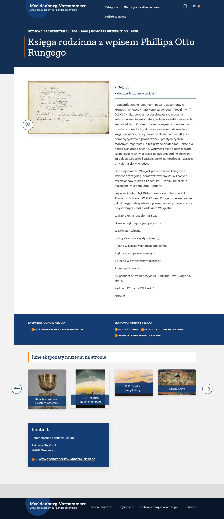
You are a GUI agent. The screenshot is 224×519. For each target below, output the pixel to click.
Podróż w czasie (115, 16)
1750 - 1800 (79, 31)
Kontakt (190, 507)
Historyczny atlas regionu (142, 7)
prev (16, 389)
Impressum (126, 507)
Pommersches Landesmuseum (58, 329)
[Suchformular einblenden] (185, 7)
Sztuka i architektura (47, 31)
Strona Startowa (101, 507)
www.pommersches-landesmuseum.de (64, 459)
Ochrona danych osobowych (159, 507)
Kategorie (111, 7)
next (207, 389)
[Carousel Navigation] (112, 389)
